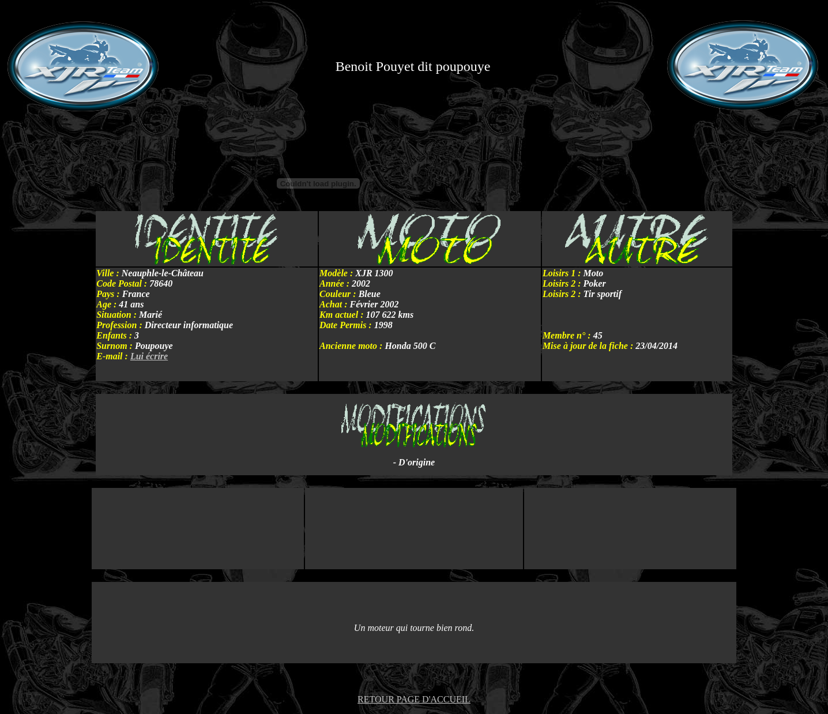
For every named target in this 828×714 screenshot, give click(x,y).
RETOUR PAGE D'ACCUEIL (414, 699)
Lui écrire (149, 356)
